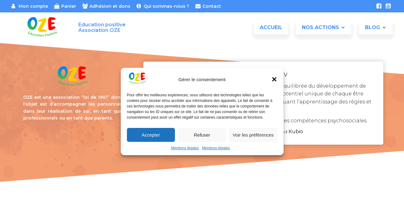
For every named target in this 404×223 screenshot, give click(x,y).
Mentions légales (185, 148)
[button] (274, 79)
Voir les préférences (253, 135)
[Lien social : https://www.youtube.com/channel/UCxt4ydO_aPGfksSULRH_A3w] (388, 6)
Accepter (151, 135)
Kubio (296, 131)
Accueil (271, 28)
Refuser (202, 135)
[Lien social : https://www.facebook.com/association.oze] (379, 6)
